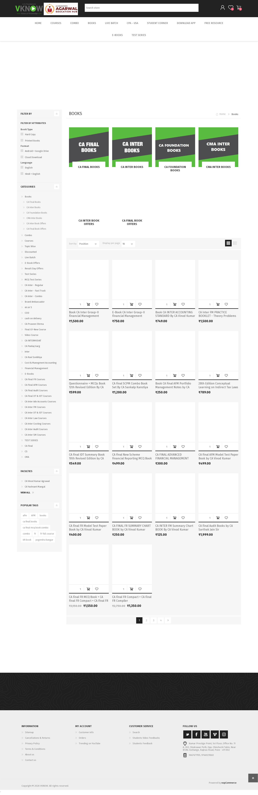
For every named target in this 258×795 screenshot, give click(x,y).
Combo (28, 237)
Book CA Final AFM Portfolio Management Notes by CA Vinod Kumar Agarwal (173, 389)
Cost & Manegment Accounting (41, 365)
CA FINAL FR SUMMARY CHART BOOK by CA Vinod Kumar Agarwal (131, 532)
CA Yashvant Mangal (35, 489)
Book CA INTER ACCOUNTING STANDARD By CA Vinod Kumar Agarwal (175, 318)
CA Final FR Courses (35, 382)
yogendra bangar (44, 542)
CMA (27, 459)
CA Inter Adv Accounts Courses (40, 404)
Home (222, 116)
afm (25, 518)
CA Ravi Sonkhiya (33, 359)
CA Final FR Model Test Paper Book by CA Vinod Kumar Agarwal (88, 532)
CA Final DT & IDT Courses (38, 398)
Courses (29, 243)
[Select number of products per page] (128, 246)
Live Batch (30, 260)
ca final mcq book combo (35, 530)
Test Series (30, 276)
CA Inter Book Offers (88, 224)
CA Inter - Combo (33, 298)
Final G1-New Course (35, 332)
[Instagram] (224, 737)
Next (168, 623)
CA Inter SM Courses (35, 437)
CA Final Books (89, 169)
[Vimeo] (215, 737)
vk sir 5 (28, 309)
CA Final (29, 448)
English (29, 170)
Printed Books (32, 143)
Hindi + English (32, 176)
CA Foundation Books (175, 171)
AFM (33, 518)
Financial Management (36, 370)
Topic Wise (30, 248)
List (235, 245)
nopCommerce (228, 785)
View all (25, 495)
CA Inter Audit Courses (36, 431)
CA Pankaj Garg (32, 348)
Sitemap (29, 734)
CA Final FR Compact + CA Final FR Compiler (131, 601)
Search (203, 9)
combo (26, 536)
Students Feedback (142, 746)
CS (26, 454)
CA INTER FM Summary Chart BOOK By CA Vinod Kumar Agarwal (174, 532)
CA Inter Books (132, 169)
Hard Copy (30, 137)
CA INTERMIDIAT (33, 343)
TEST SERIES (31, 442)
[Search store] (142, 9)
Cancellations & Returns (37, 740)
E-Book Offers (32, 265)
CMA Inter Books (218, 169)
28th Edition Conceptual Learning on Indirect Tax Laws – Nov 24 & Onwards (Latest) (218, 389)
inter (27, 354)
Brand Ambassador (35, 304)
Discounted (31, 254)
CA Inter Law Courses (36, 420)
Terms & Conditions (35, 751)
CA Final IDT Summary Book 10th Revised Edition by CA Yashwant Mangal (87, 460)
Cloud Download (33, 159)
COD (27, 315)
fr (35, 536)
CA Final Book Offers (132, 224)
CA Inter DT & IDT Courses (38, 415)
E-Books (29, 376)
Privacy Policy (32, 746)
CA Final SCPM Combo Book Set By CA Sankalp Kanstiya (130, 387)
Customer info (86, 734)
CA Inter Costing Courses (38, 426)
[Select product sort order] (88, 246)
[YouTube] (206, 737)
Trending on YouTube (89, 746)
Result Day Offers (34, 271)
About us (29, 757)
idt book (27, 542)
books (43, 518)
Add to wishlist (96, 307)
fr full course (47, 536)
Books (28, 199)
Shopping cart (237, 9)
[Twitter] (187, 737)
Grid (228, 245)
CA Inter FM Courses (35, 409)
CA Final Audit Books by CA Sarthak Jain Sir (216, 530)
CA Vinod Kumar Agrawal (37, 483)
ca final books (30, 524)
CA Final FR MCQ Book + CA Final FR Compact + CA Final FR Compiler (88, 603)
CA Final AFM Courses (36, 387)
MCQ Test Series (33, 282)
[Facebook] (196, 737)
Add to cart (88, 307)
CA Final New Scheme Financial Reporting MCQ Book (132, 459)
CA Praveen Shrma (34, 326)
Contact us (30, 762)
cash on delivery (33, 321)
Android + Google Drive (37, 153)
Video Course (31, 337)
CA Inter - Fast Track (35, 293)
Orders (82, 740)
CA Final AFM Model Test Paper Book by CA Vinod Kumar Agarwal (218, 460)
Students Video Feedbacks (146, 740)
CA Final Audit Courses (36, 393)
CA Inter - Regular (34, 287)
